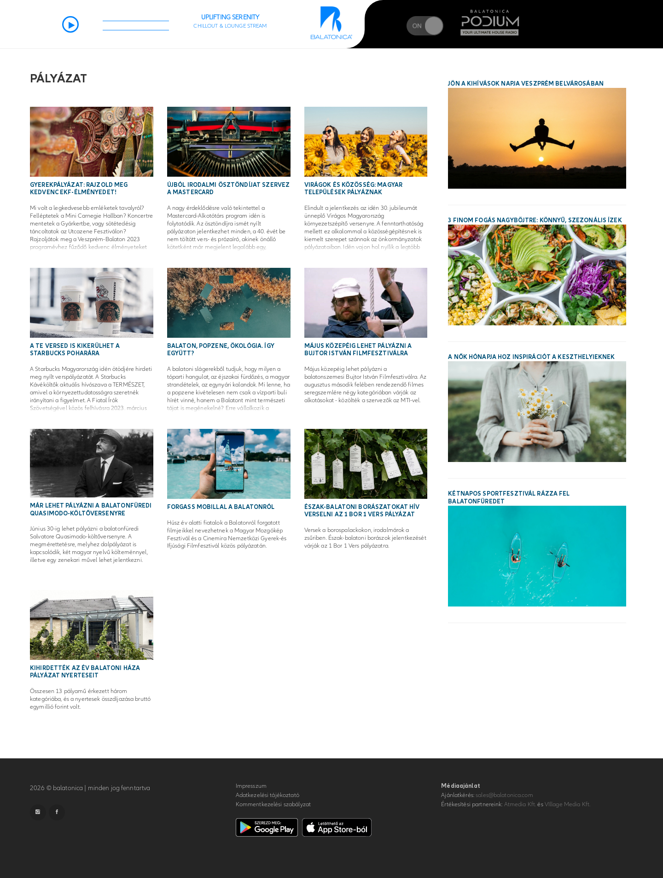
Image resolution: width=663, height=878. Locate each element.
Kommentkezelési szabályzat (273, 804)
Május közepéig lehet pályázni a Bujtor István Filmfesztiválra (358, 350)
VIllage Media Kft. (567, 804)
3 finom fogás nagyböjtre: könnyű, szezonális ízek (535, 220)
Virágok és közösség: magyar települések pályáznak (353, 188)
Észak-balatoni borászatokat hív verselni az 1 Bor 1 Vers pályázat (362, 511)
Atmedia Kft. (520, 804)
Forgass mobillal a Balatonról (221, 507)
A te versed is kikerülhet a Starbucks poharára (75, 350)
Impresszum (251, 786)
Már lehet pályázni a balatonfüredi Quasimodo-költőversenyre (90, 509)
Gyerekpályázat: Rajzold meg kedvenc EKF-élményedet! (79, 188)
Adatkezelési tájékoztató (267, 795)
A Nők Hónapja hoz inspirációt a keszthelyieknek (531, 357)
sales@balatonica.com (504, 795)
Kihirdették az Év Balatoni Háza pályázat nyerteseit (85, 672)
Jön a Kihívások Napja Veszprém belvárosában (526, 83)
